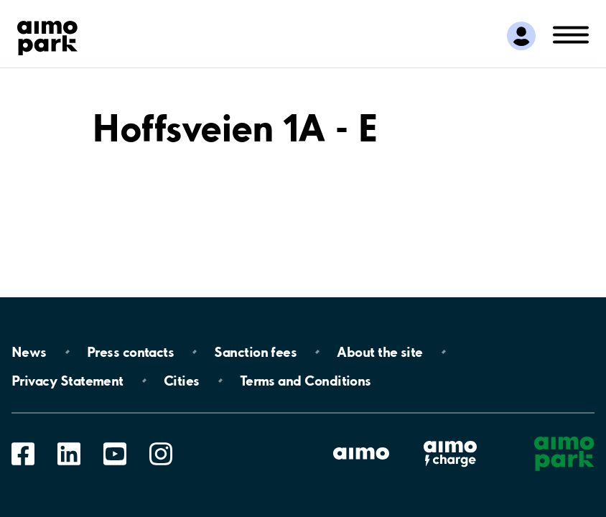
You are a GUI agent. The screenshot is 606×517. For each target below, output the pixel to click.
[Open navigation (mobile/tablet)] (571, 34)
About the (379, 351)
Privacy (67, 380)
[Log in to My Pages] (521, 36)
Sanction (255, 351)
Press (130, 351)
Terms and (305, 380)
